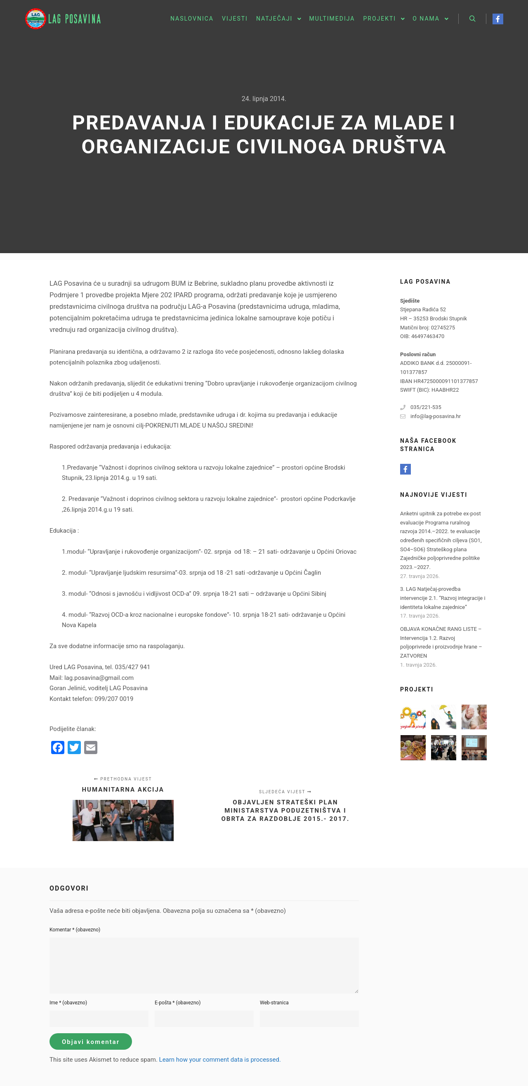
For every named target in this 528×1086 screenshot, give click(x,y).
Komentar (75, 930)
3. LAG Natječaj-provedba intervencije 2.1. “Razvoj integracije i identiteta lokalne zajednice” (443, 598)
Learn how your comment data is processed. (220, 1059)
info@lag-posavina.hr (430, 416)
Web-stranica (274, 1003)
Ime (68, 1003)
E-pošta (177, 1003)
